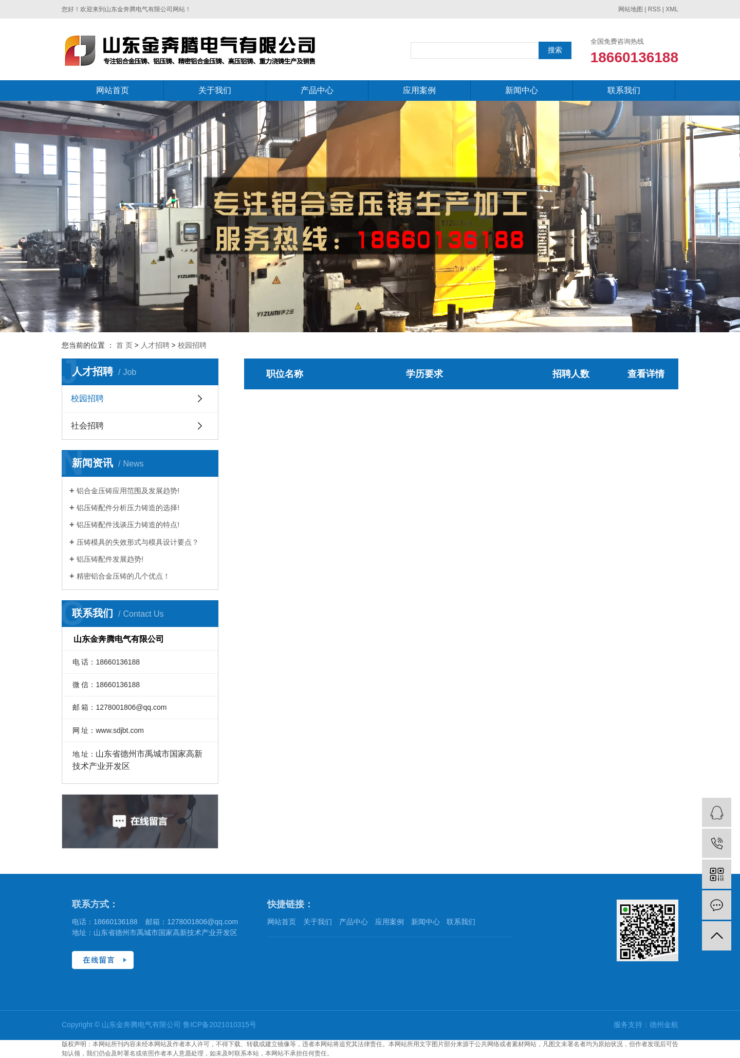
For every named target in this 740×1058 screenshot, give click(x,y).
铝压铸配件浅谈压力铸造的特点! (128, 525)
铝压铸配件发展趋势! (110, 559)
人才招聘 (155, 345)
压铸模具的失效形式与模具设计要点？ (138, 542)
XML (671, 9)
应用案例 (419, 90)
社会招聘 (87, 425)
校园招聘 (192, 345)
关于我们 (214, 90)
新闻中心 (521, 90)
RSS (654, 9)
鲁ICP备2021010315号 (219, 1024)
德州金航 (664, 1024)
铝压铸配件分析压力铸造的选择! (128, 508)
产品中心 (317, 90)
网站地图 (630, 9)
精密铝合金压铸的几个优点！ (123, 576)
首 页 (124, 345)
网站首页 (112, 90)
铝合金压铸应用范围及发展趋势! (128, 491)
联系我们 (623, 90)
